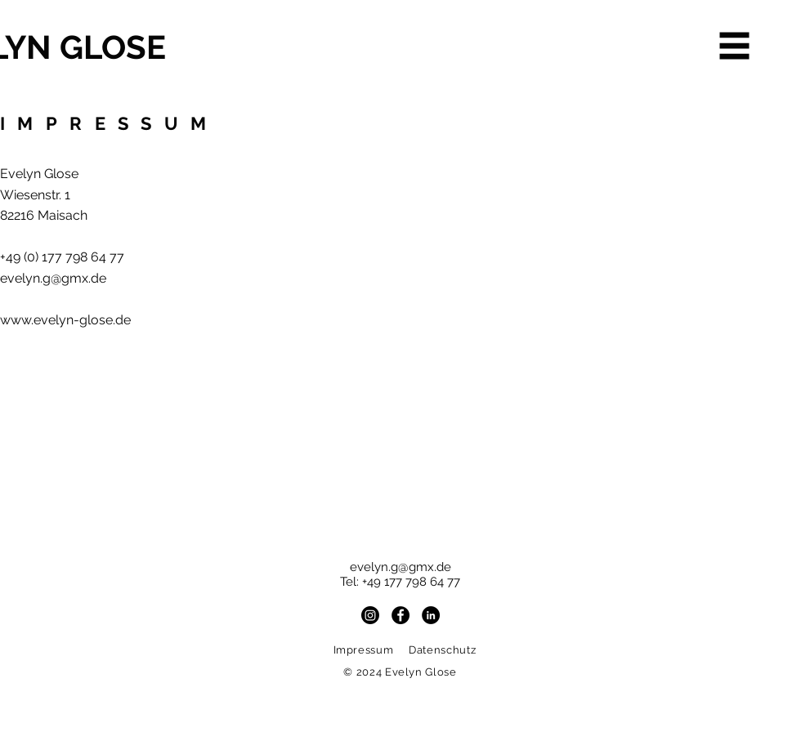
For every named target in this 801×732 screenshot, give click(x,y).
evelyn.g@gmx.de (53, 278)
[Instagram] (370, 615)
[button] (735, 46)
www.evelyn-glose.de (65, 320)
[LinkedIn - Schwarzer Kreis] (431, 615)
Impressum (365, 650)
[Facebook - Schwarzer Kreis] (400, 615)
